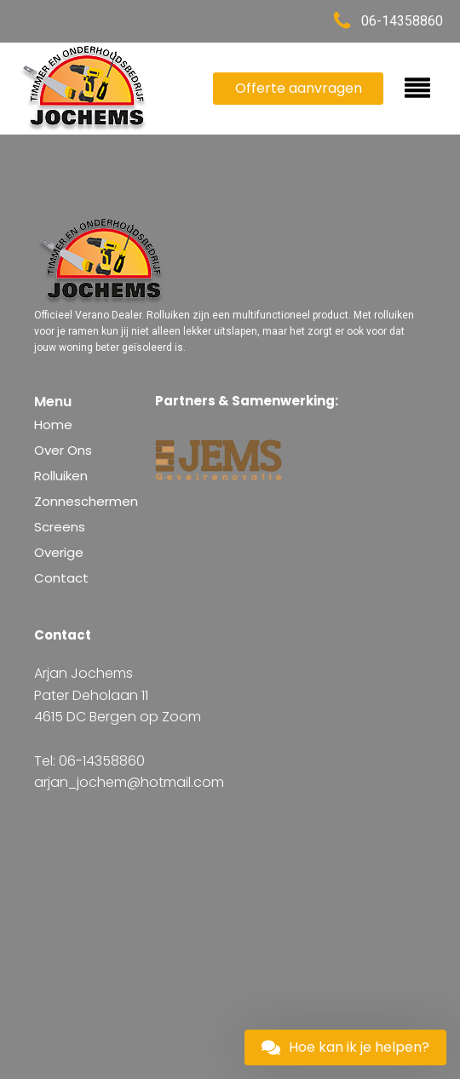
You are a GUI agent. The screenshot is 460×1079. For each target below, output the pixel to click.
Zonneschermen (86, 501)
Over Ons (63, 450)
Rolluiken (61, 476)
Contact (61, 578)
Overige (58, 552)
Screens (59, 527)
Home (53, 424)
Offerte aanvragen (298, 88)
